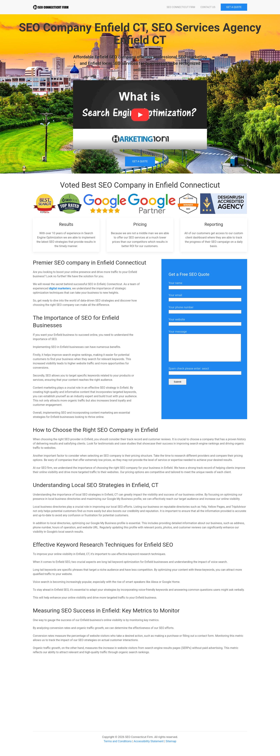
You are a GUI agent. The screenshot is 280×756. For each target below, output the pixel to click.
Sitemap (171, 741)
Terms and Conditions (118, 741)
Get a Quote (140, 161)
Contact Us (207, 7)
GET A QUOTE (234, 7)
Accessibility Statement (149, 741)
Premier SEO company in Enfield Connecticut (89, 262)
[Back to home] (51, 7)
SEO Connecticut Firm (181, 7)
